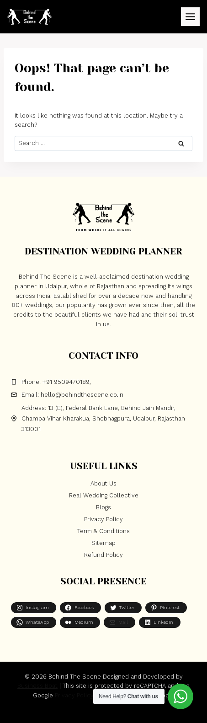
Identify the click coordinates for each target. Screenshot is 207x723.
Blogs (103, 507)
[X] (104, 712)
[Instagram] (118, 712)
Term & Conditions (103, 531)
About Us (103, 483)
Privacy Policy (103, 519)
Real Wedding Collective (103, 495)
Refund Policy (103, 554)
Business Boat (37, 685)
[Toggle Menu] (190, 16)
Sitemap (103, 543)
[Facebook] (89, 712)
